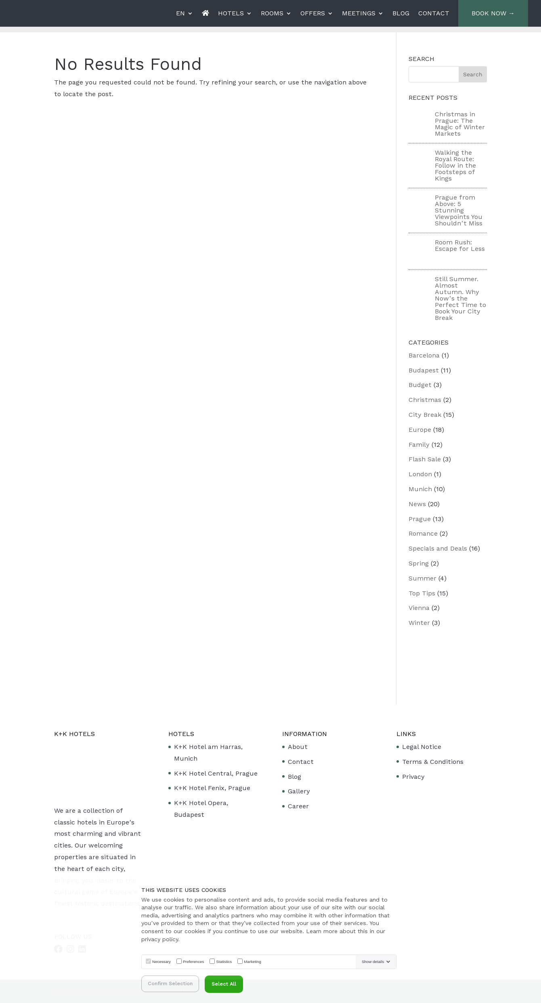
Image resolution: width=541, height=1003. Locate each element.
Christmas (425, 400)
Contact (301, 761)
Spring (419, 563)
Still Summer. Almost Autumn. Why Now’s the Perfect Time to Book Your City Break (460, 298)
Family (419, 444)
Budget (420, 385)
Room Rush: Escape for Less (460, 245)
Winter (419, 623)
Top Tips (422, 593)
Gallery (299, 791)
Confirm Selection (170, 983)
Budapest (424, 370)
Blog (294, 776)
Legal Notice (421, 747)
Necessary (161, 961)
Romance (423, 533)
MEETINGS (358, 14)
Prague (420, 519)
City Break (425, 414)
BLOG (400, 14)
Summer (422, 578)
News (417, 504)
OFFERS (312, 14)
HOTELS (231, 14)
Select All (224, 984)
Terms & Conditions (432, 761)
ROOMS (272, 14)
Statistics (224, 961)
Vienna (419, 608)
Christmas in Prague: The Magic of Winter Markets (460, 123)
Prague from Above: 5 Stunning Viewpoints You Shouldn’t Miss (458, 210)
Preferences (193, 961)
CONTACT (433, 14)
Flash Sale (425, 459)
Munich (420, 489)
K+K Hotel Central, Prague (216, 773)
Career (298, 806)
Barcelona (424, 355)
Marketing (252, 961)
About (298, 747)
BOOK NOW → (493, 13)
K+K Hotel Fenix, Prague (212, 788)
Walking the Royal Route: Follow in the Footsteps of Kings (455, 165)
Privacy (413, 776)
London (420, 474)
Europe (420, 429)
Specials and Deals (438, 548)
